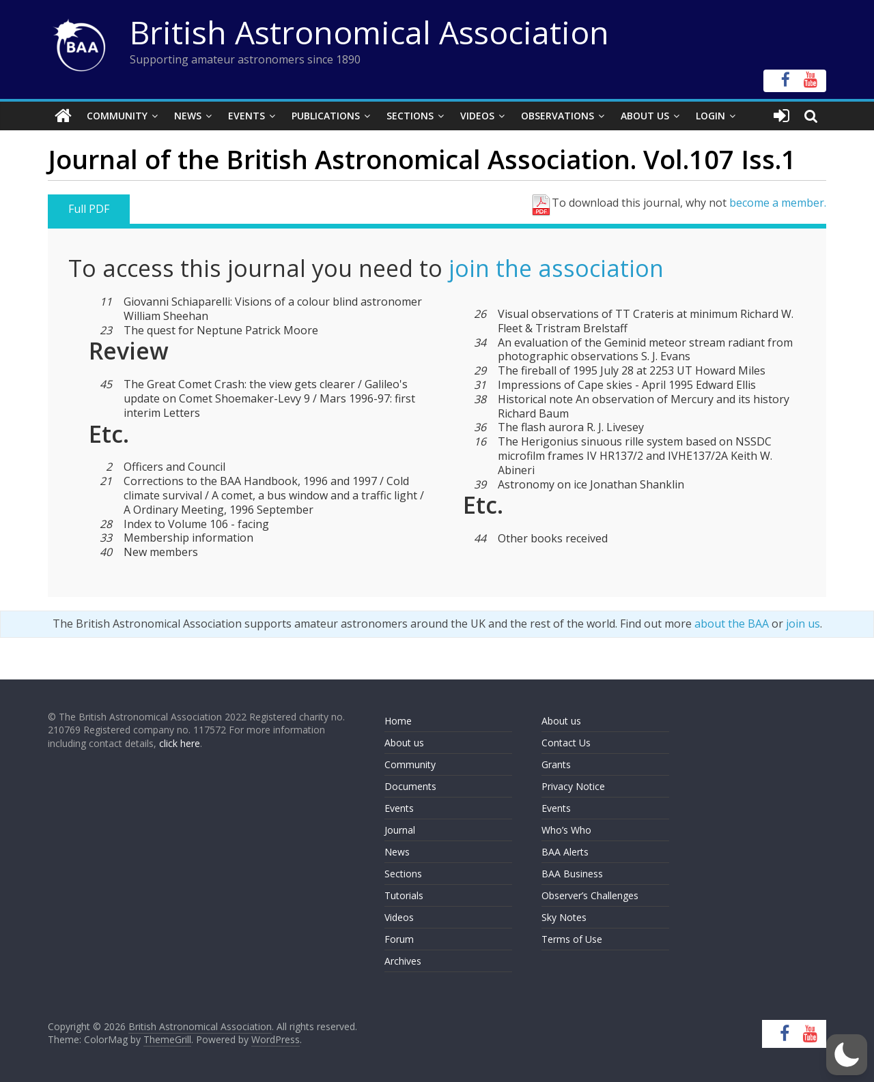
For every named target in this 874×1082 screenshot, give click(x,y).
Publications (326, 115)
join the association (556, 268)
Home (398, 720)
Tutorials (403, 895)
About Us (645, 115)
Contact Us (566, 742)
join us (803, 623)
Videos (477, 115)
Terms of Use (571, 939)
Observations (557, 115)
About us (404, 742)
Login (710, 115)
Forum (399, 939)
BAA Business (572, 873)
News (187, 115)
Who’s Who (566, 829)
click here (179, 743)
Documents (410, 786)
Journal (399, 829)
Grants (556, 764)
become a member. (777, 202)
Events (246, 115)
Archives (402, 960)
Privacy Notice (573, 786)
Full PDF (88, 208)
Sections (410, 115)
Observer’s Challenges (589, 895)
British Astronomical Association (369, 32)
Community (117, 115)
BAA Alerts (565, 851)
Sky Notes (564, 917)
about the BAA (731, 623)
